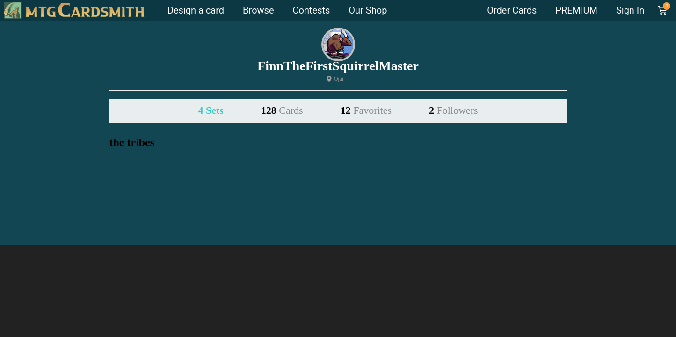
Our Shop (368, 10)
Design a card (195, 10)
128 (282, 110)
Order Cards (512, 10)
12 (366, 110)
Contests (311, 10)
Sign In (630, 10)
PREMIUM (576, 10)
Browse (258, 10)
